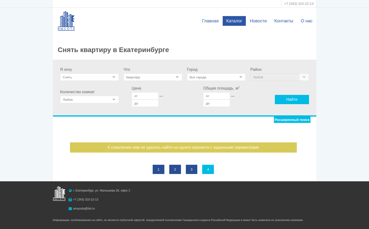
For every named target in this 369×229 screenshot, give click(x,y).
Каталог (234, 20)
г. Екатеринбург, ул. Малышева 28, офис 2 (101, 190)
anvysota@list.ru (84, 208)
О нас (307, 20)
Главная (210, 20)
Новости (258, 20)
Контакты (283, 20)
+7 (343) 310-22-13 (298, 4)
